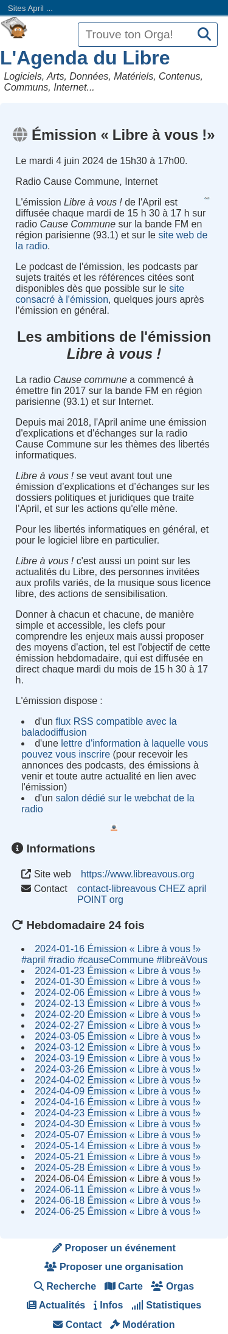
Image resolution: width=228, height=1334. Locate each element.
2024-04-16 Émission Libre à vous (118, 1102)
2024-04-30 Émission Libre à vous (118, 1124)
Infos (108, 1305)
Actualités (56, 1305)
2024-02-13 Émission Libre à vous (118, 1003)
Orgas (172, 1286)
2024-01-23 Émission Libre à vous (118, 971)
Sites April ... (30, 8)
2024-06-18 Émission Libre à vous (118, 1200)
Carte (124, 1286)
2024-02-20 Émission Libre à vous (118, 1014)
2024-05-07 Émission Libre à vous (118, 1135)
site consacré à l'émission (100, 294)
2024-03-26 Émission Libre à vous (118, 1069)
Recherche (65, 1286)
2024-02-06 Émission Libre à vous (118, 992)
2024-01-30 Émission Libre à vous (118, 981)
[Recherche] (204, 35)
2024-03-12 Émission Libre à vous (118, 1047)
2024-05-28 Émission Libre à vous (118, 1168)
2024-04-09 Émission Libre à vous (118, 1091)
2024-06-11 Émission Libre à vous (118, 1189)
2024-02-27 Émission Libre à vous (118, 1025)
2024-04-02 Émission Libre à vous (118, 1080)
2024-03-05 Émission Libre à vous (118, 1036)
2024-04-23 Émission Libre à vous (118, 1113)
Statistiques (166, 1305)
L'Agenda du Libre (85, 58)
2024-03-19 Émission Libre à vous (118, 1058)
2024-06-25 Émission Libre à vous (118, 1211)
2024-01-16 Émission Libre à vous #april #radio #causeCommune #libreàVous (114, 954)
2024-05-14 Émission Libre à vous (118, 1146)
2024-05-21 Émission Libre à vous (118, 1157)
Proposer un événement (114, 1248)
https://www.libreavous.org (138, 874)
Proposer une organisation (113, 1267)
